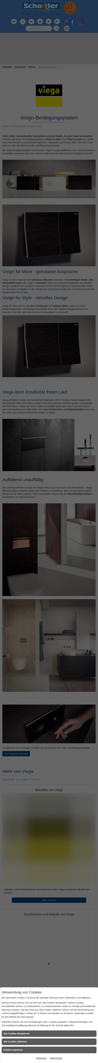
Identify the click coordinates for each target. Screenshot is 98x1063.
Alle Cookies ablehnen (15, 1041)
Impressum (41, 1058)
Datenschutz (56, 1058)
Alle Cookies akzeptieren (16, 1033)
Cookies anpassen (13, 1050)
